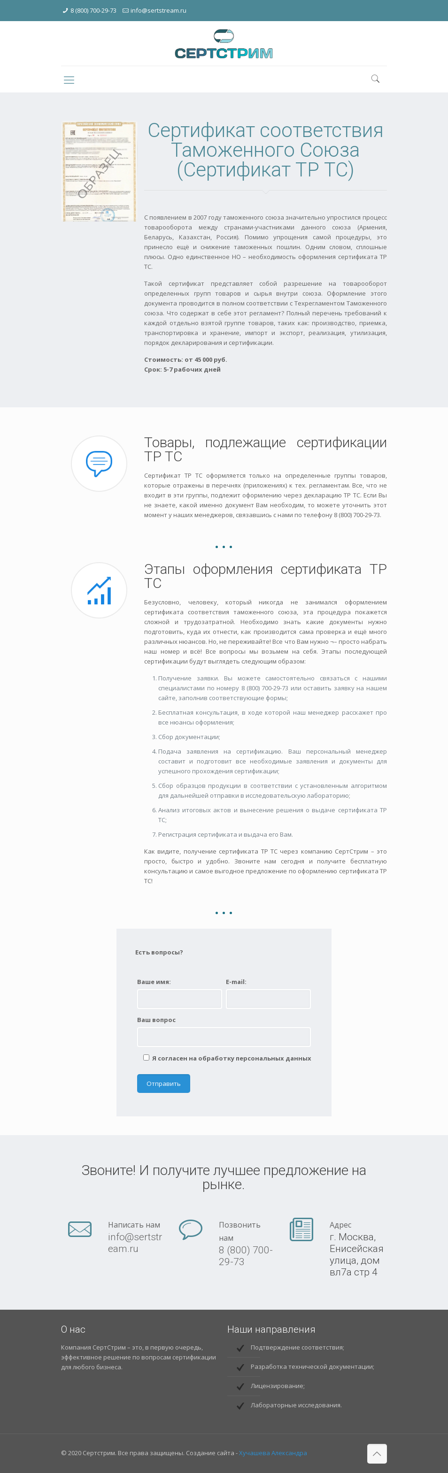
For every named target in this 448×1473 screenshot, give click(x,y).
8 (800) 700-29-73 (93, 10)
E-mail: (236, 981)
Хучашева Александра (273, 1453)
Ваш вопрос (156, 1019)
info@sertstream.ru (158, 10)
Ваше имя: (154, 981)
